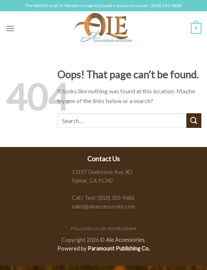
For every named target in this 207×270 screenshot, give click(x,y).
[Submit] (193, 120)
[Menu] (10, 28)
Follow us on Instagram (103, 228)
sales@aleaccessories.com (103, 206)
